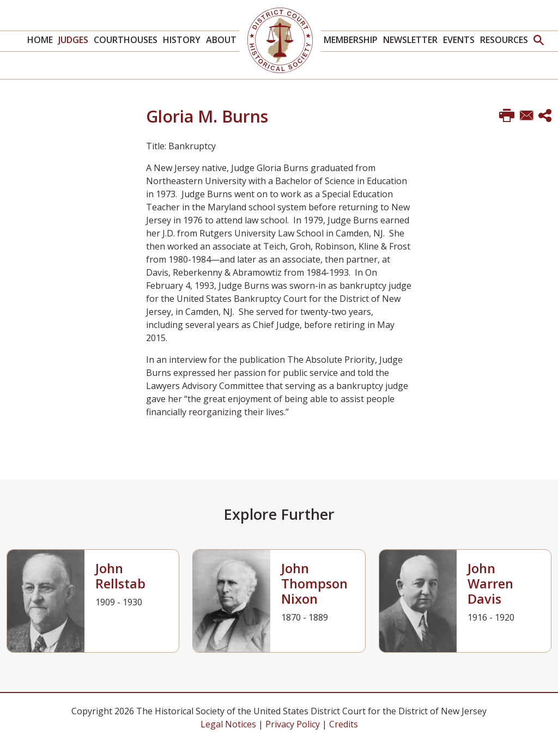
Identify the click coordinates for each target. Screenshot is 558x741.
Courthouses (125, 40)
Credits (343, 724)
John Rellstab (120, 576)
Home (40, 40)
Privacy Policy (292, 724)
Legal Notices (228, 724)
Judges (73, 40)
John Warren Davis (490, 584)
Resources (504, 40)
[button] (539, 41)
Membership (351, 40)
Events (459, 40)
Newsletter (410, 40)
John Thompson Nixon (314, 584)
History (182, 40)
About (221, 40)
